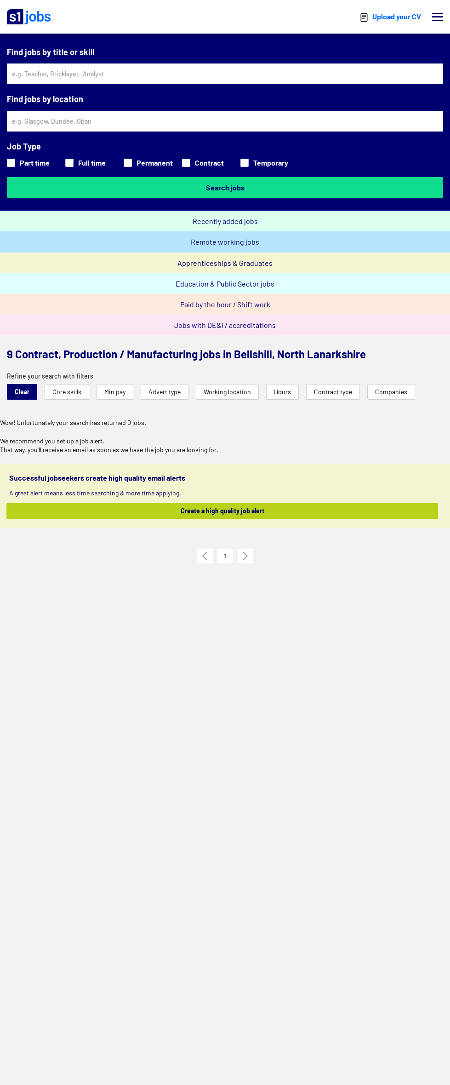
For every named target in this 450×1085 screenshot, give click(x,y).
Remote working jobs (225, 241)
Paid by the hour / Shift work (225, 304)
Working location (227, 392)
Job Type (24, 146)
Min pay (114, 392)
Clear (22, 392)
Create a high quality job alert (222, 511)
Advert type (164, 392)
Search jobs (225, 187)
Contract (203, 162)
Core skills (66, 392)
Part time (28, 162)
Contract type (333, 392)
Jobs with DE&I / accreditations (225, 325)
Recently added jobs (225, 221)
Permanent (148, 162)
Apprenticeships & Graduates (225, 262)
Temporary (264, 162)
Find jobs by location (45, 99)
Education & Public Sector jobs (225, 283)
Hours (282, 392)
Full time (85, 162)
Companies (391, 392)
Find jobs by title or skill (50, 52)
